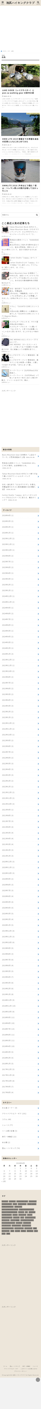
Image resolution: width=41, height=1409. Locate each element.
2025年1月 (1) (8, 590)
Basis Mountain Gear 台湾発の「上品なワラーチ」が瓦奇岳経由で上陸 (19, 456)
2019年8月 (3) (8, 954)
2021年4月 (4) (8, 838)
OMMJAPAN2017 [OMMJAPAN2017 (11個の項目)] (7, 1207)
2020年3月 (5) (8, 913)
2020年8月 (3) (8, 884)
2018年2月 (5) (8, 1058)
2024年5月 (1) (8, 631)
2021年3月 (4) (8, 844)
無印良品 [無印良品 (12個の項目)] (30, 1231)
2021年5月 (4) (8, 832)
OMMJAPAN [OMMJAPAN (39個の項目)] (22, 1204)
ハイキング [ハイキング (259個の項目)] (27, 1223)
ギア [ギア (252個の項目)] (22, 1217)
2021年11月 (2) (8, 798)
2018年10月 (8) (8, 1011)
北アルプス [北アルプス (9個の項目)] (5, 1231)
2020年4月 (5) (8, 908)
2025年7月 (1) (8, 561)
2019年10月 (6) (8, 942)
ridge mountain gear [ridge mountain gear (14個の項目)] (26, 1209)
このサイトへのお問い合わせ (29, 1369)
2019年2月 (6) (8, 988)
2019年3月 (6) (8, 983)
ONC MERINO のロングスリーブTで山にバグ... (24, 340)
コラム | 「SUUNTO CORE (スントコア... (24, 307)
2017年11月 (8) (8, 1075)
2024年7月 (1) (8, 619)
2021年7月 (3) (8, 821)
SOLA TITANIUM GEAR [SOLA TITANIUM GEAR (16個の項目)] (9, 1212)
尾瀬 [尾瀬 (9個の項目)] (12, 1231)
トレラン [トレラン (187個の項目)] (19, 1223)
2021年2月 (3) (8, 850)
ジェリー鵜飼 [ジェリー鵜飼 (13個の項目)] (15, 1220)
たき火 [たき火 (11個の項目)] (15, 1215)
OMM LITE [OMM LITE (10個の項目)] (18, 1207)
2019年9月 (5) (8, 948)
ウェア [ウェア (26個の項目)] (30, 1215)
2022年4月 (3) (8, 769)
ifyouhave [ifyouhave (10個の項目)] (32, 1201)
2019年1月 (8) (8, 994)
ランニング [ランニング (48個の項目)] (28, 1228)
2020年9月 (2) (8, 879)
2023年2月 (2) (8, 711)
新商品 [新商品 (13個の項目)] (23, 1231)
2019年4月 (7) (8, 977)
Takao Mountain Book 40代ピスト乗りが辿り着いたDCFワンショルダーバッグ (19, 476)
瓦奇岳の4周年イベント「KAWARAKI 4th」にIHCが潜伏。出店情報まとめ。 (19, 465)
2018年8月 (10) (8, 1023)
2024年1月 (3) (8, 654)
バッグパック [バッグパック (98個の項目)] (6, 1225)
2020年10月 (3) (8, 873)
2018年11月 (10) (9, 1006)
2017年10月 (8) (8, 1081)
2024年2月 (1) (8, 648)
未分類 (6, 1142)
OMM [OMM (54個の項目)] (14, 1204)
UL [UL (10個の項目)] (26, 1212)
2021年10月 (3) (8, 804)
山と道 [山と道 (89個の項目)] (17, 1231)
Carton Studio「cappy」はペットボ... (23, 258)
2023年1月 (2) (8, 717)
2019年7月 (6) (8, 959)
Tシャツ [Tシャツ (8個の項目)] (21, 1212)
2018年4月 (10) (8, 1046)
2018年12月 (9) (8, 1000)
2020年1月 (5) (8, 925)
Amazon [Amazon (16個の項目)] (5, 1201)
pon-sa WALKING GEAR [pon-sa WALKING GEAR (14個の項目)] (10, 1209)
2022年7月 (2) (8, 752)
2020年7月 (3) (8, 890)
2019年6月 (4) (8, 965)
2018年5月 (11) (8, 1040)
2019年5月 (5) (8, 971)
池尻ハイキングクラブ (20, 2)
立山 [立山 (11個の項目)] (3, 1233)
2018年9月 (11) (8, 1017)
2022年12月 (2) (8, 723)
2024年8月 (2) (8, 613)
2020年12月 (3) (8, 861)
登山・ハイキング (11, 1148)
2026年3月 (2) (8, 521)
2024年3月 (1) (8, 642)
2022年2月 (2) (8, 781)
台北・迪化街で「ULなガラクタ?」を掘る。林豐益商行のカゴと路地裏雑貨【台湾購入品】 (19, 487)
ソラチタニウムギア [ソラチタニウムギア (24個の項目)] (27, 1220)
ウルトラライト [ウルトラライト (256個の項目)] (7, 1217)
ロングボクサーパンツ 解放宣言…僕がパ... (24, 356)
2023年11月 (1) (8, 665)
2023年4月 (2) (8, 700)
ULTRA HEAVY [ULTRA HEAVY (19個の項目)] (6, 1215)
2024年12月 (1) (8, 596)
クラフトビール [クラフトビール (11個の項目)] (30, 1217)
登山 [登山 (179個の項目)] (36, 1231)
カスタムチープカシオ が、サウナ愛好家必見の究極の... (24, 322)
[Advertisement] (20, 28)
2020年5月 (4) (8, 902)
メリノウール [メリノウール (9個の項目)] (19, 1228)
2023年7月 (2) (8, 682)
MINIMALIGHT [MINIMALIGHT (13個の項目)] (6, 1204)
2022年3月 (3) (8, 775)
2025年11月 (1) (8, 544)
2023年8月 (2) (8, 677)
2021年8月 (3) (8, 815)
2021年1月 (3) (8, 856)
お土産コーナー (9, 1108)
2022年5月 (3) (8, 763)
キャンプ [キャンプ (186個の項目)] (16, 1217)
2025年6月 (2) (8, 567)
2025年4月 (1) (8, 573)
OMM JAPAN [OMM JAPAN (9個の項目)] (32, 1204)
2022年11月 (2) (8, 729)
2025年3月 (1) (8, 579)
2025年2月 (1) (8, 584)
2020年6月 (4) (8, 896)
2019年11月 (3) (8, 936)
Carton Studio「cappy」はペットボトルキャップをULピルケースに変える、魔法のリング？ (19, 497)
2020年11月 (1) (8, 867)
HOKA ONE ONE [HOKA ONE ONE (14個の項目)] (22, 1201)
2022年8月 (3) (8, 746)
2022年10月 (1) (8, 734)
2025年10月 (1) (8, 550)
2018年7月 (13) (8, 1029)
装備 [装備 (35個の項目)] (8, 1233)
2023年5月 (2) (8, 694)
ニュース (7, 1125)
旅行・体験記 (9, 1136)
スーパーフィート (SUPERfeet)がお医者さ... (24, 371)
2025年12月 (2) (8, 538)
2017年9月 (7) (8, 1086)
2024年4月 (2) (8, 636)
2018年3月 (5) (8, 1052)
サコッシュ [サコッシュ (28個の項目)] (5, 1220)
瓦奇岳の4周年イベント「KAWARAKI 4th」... (24, 241)
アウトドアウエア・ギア (14, 1113)
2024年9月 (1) (8, 607)
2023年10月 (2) (8, 671)
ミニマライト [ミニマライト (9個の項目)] (26, 1225)
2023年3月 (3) (8, 706)
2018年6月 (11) (8, 1034)
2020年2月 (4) (8, 919)
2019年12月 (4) (8, 931)
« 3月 (4, 1181)
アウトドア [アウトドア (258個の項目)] (22, 1215)
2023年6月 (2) (8, 688)
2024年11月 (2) (8, 602)
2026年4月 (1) (8, 515)
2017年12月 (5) (8, 1069)
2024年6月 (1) (8, 625)
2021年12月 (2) (8, 792)
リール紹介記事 (9, 1131)
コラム (6, 1119)
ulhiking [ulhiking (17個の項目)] (32, 1212)
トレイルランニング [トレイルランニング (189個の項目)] (8, 1223)
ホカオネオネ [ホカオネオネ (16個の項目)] (16, 1225)
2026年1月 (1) (8, 532)
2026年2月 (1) (8, 527)
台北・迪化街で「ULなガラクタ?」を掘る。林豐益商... (24, 289)
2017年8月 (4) (8, 1092)
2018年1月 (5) (8, 1063)
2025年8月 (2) (8, 556)
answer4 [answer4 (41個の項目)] (12, 1201)
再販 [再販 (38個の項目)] (35, 1228)
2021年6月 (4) (8, 827)
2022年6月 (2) (8, 757)
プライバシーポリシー (20, 1371)
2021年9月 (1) (8, 809)
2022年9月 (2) (8, 740)
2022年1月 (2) (8, 786)
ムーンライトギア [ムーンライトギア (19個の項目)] (7, 1228)
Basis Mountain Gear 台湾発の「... (24, 273)
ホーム (5, 1366)
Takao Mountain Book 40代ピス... (24, 227)
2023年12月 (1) (8, 659)
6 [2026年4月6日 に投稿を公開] (4, 1171)
